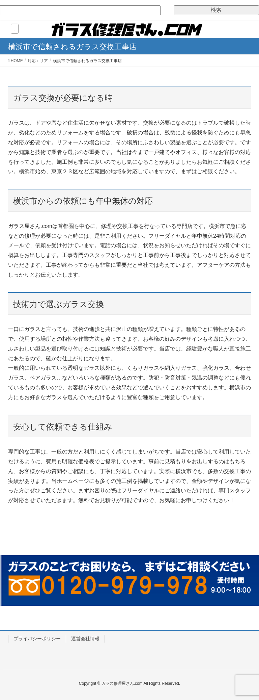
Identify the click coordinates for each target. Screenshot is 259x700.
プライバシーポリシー (37, 638)
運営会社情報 (85, 638)
